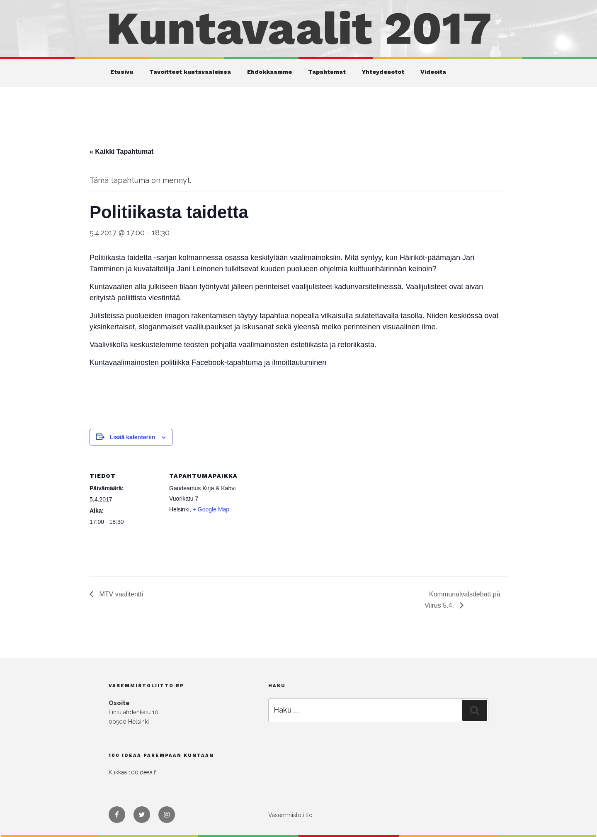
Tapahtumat (327, 71)
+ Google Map (211, 509)
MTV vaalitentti (120, 594)
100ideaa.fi (143, 772)
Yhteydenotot (383, 71)
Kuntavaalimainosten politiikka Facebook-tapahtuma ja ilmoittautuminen (208, 362)
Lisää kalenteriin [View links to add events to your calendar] (132, 437)
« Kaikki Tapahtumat (121, 151)
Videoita (433, 71)
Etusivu (121, 71)
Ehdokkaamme (269, 71)
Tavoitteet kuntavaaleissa (190, 71)
